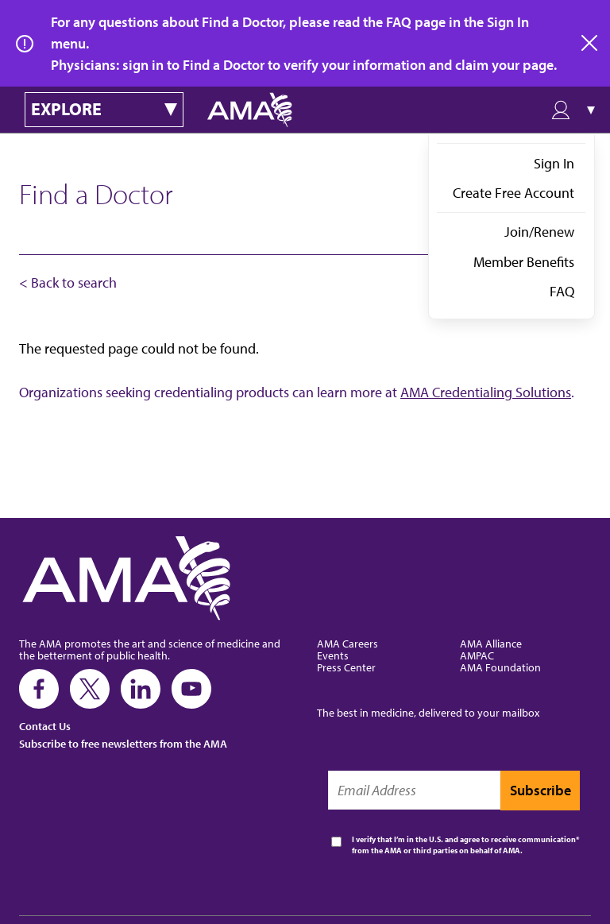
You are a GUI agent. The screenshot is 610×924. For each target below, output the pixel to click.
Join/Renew (539, 231)
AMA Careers (347, 643)
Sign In (554, 163)
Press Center (346, 667)
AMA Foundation (500, 667)
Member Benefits (523, 262)
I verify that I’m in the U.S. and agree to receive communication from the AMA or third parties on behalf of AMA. (464, 845)
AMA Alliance (491, 643)
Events (333, 655)
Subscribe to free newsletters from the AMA (123, 743)
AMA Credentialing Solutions (485, 392)
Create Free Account (513, 193)
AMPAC (477, 655)
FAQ (562, 291)
